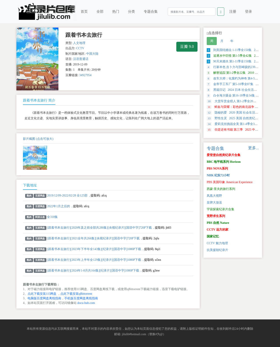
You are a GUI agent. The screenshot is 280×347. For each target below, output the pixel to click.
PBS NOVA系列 (217, 168)
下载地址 (30, 185)
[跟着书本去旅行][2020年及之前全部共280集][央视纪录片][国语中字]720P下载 (99, 227)
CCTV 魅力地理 (217, 243)
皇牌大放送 (214, 202)
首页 (84, 11)
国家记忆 (213, 236)
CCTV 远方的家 (217, 229)
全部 (99, 11)
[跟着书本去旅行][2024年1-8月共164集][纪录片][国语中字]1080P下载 (93, 270)
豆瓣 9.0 (187, 46)
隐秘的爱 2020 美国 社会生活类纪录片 (237, 112)
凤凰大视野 (214, 195)
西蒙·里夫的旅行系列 (221, 189)
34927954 (85, 75)
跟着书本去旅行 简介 (39, 100)
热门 (115, 11)
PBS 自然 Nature (218, 222)
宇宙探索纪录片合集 (220, 209)
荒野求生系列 (216, 216)
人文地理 (79, 43)
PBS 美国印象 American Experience (230, 182)
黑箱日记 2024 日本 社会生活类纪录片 (236, 89)
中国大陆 (92, 53)
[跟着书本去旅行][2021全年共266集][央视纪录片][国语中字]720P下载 (93, 238)
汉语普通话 (80, 59)
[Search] (191, 11)
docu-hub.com (86, 303)
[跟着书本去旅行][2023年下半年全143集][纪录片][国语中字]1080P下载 (94, 249)
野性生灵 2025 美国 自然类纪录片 (234, 118)
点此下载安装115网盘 (42, 293)
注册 (232, 11)
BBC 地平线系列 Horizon (224, 161)
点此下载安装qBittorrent (76, 293)
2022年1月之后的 (58, 206)
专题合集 (151, 11)
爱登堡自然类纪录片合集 (223, 155)
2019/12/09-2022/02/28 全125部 (67, 195)
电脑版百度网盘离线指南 (44, 298)
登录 (248, 11)
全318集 (52, 217)
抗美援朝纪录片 (217, 250)
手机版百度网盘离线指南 (81, 298)
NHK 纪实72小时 (218, 175)
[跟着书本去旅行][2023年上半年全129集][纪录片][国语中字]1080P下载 (94, 259)
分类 (131, 11)
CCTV (80, 48)
